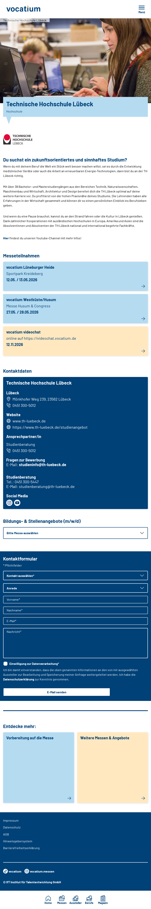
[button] (75, 533)
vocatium (12, 871)
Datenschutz (12, 827)
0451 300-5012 (21, 405)
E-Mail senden (56, 692)
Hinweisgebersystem (17, 841)
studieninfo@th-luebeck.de (42, 464)
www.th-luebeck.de (29, 421)
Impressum (11, 820)
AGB (6, 834)
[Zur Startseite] (32, 9)
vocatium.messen (39, 871)
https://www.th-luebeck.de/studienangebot (50, 427)
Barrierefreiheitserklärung (21, 848)
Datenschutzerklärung (18, 679)
